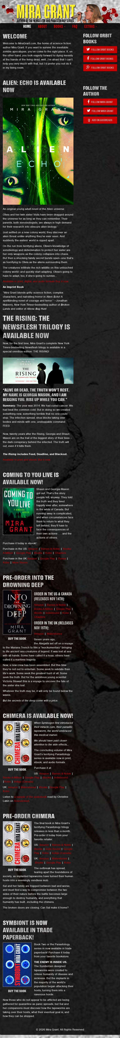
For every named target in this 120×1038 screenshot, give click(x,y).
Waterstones (54, 633)
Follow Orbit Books (100, 49)
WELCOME (15, 36)
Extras (90, 26)
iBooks (38, 553)
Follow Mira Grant (100, 102)
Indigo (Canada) (23, 781)
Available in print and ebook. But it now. (27, 459)
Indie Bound (53, 849)
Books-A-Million (43, 609)
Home (27, 26)
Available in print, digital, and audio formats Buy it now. (36, 281)
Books (59, 26)
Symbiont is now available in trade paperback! (28, 930)
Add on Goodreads (100, 120)
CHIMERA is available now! (38, 716)
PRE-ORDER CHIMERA (29, 816)
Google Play (23, 553)
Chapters (60, 553)
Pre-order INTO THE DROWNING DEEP (28, 581)
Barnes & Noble (50, 548)
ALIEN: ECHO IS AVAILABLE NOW (34, 86)
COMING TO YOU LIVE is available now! (31, 478)
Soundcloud (21, 801)
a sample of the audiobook (30, 796)
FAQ (74, 26)
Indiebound (52, 613)
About (42, 26)
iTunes (62, 558)
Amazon (33, 548)
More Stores (20, 562)
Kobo (48, 553)
